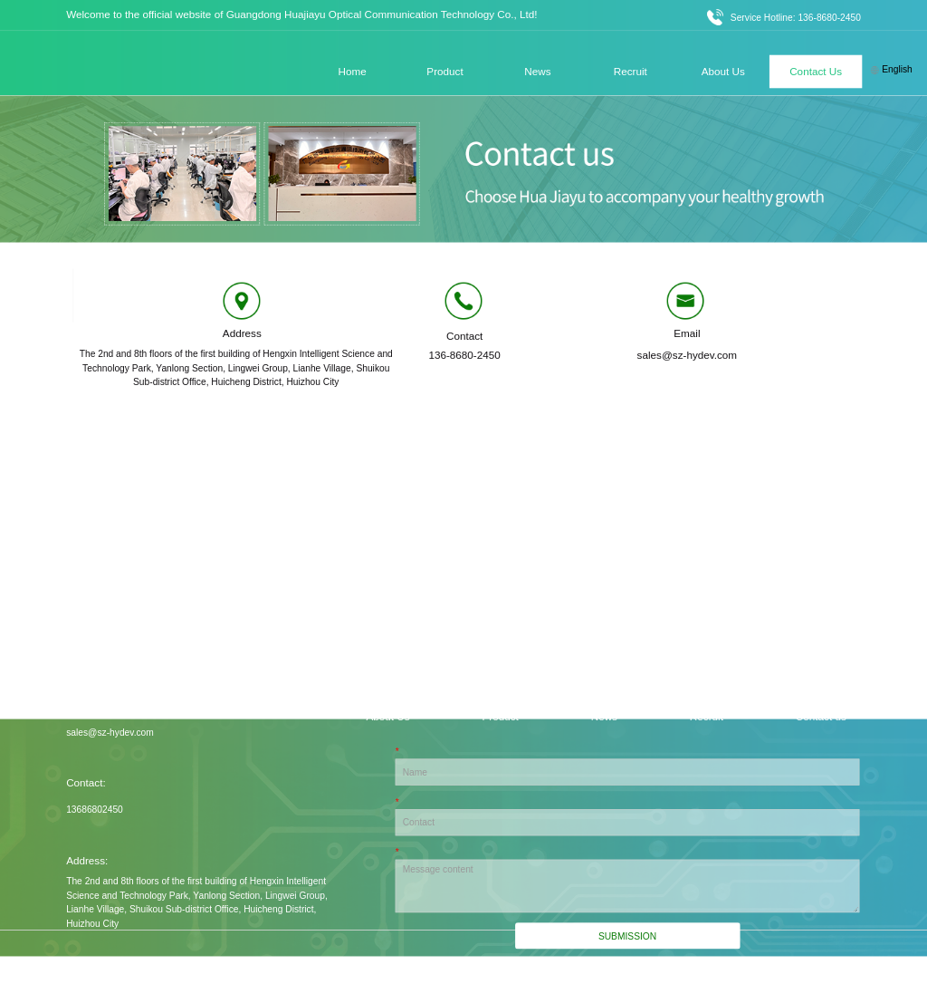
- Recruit (703, 716)
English (891, 69)
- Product (496, 716)
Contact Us (815, 70)
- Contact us (817, 716)
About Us (723, 70)
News (537, 70)
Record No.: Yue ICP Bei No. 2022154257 (776, 979)
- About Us (385, 716)
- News (601, 716)
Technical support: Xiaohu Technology (574, 979)
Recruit (630, 70)
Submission (627, 936)
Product (444, 70)
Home (353, 70)
